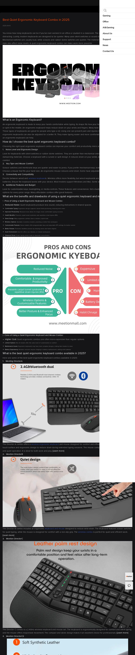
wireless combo (85, 532)
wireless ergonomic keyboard (45, 444)
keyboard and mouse (55, 529)
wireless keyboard (37, 178)
